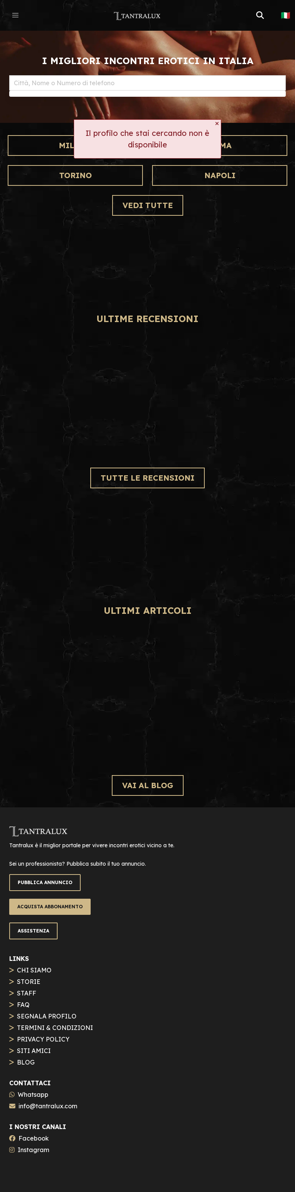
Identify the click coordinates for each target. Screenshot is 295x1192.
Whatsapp (33, 1094)
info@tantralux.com (47, 1106)
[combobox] (147, 83)
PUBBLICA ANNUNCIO (45, 882)
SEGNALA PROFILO (46, 1016)
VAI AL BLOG (147, 785)
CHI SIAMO (34, 970)
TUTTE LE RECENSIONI (147, 478)
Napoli (219, 175)
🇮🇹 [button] (285, 15)
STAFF (26, 993)
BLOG (26, 1062)
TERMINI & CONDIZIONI (55, 1028)
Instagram (33, 1150)
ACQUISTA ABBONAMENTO (50, 906)
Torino (75, 175)
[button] (15, 15)
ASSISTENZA (33, 931)
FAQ (23, 1004)
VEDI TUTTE (148, 205)
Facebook (33, 1138)
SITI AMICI (34, 1051)
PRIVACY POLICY (43, 1039)
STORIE (28, 981)
